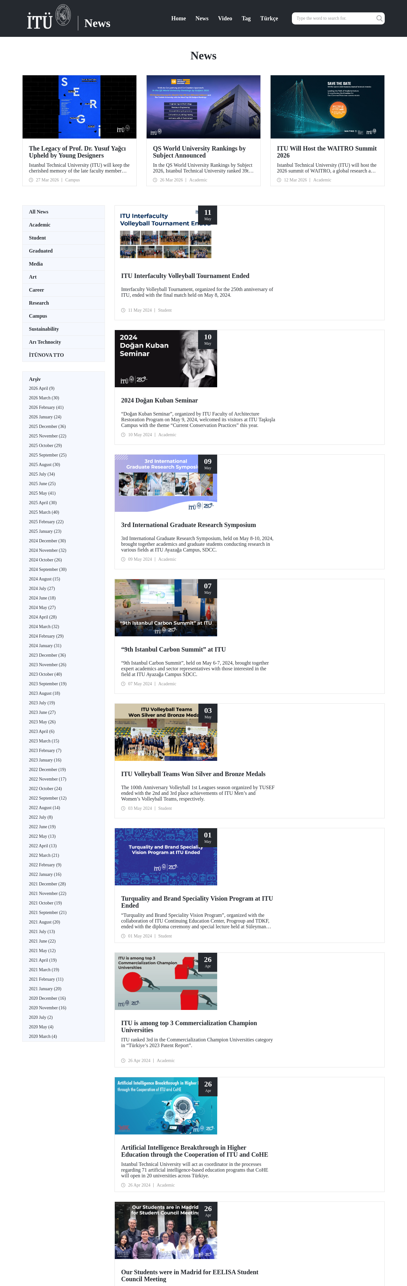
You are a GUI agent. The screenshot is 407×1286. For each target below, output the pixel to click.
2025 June (42, 483)
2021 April (43, 960)
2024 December (47, 540)
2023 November (47, 664)
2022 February (45, 865)
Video (225, 18)
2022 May (42, 836)
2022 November (47, 779)
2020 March (43, 1036)
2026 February (46, 407)
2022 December (47, 769)
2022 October (45, 788)
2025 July (42, 474)
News (202, 18)
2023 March (44, 741)
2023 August (44, 693)
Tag (246, 18)
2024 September (47, 569)
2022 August (44, 807)
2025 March (44, 512)
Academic (40, 224)
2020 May (41, 1027)
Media (36, 264)
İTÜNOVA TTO (46, 355)
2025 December (47, 426)
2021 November (47, 893)
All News (38, 211)
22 (116, 882)
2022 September (47, 798)
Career (36, 290)
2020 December (47, 998)
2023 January (45, 760)
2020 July (41, 1017)
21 (111, 882)
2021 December (47, 884)
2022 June (42, 826)
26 (136, 882)
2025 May (42, 493)
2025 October (45, 445)
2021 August (44, 922)
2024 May (42, 607)
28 (146, 882)
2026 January (45, 417)
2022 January (45, 874)
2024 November (47, 550)
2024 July (42, 588)
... (107, 882)
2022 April (43, 845)
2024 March (44, 626)
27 (141, 882)
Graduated (41, 251)
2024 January (45, 645)
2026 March (44, 398)
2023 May (42, 722)
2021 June (42, 941)
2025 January (45, 531)
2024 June (42, 598)
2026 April (41, 388)
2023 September (47, 683)
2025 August (44, 464)
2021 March (44, 969)
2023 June (42, 712)
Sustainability (44, 329)
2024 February (46, 636)
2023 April (41, 731)
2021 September (47, 912)
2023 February (45, 750)
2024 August (44, 579)
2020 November (47, 1007)
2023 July (42, 703)
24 (126, 882)
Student (37, 237)
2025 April (43, 502)
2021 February (46, 979)
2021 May (42, 950)
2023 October (45, 674)
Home (178, 18)
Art (33, 277)
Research (39, 303)
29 (152, 882)
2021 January (45, 988)
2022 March (44, 855)
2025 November (47, 436)
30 (157, 882)
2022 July (41, 817)
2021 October (45, 903)
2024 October (45, 560)
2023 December (47, 655)
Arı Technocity (45, 342)
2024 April (43, 617)
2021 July (42, 931)
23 (121, 882)
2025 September (47, 455)
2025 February (46, 521)
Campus (38, 316)
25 (131, 882)
